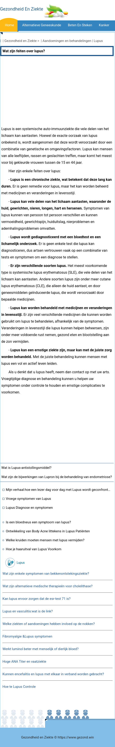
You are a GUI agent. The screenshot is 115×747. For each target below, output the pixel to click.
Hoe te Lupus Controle (19, 687)
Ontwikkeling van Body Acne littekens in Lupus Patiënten (48, 531)
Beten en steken (80, 25)
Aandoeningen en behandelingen (67, 41)
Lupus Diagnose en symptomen (29, 508)
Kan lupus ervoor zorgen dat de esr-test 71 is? (36, 599)
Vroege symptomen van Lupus (28, 499)
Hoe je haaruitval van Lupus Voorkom (33, 549)
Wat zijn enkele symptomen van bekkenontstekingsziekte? (45, 574)
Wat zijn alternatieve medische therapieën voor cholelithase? (47, 586)
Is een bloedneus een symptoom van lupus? (38, 522)
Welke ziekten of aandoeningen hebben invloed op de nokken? (48, 624)
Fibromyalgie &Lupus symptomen (27, 636)
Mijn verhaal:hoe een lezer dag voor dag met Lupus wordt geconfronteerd (58, 490)
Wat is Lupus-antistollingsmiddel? (26, 468)
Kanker (104, 25)
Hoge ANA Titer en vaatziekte (24, 662)
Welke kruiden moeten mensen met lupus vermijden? (45, 540)
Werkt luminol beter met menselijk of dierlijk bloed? (40, 649)
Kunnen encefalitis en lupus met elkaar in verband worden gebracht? (53, 674)
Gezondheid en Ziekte (20, 41)
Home (9, 25)
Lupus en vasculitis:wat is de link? (27, 611)
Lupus (98, 41)
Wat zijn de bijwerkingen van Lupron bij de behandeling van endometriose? (56, 477)
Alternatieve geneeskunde (41, 25)
